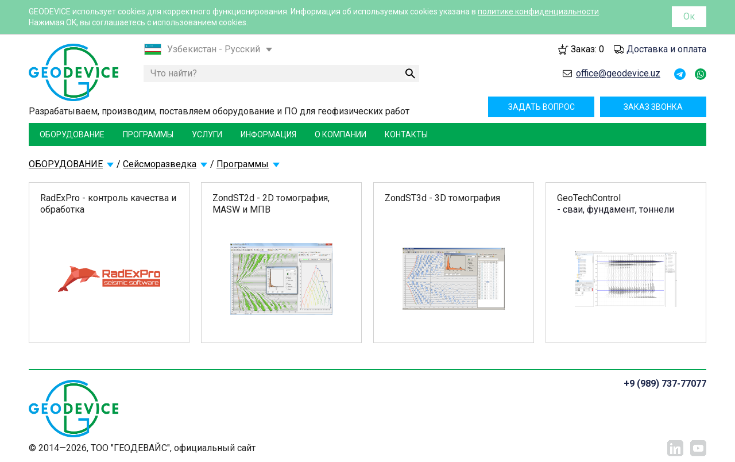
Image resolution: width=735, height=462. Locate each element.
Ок (689, 16)
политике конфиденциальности (538, 11)
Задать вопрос (541, 106)
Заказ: (587, 49)
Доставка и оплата (666, 49)
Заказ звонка (653, 106)
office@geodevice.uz (618, 73)
